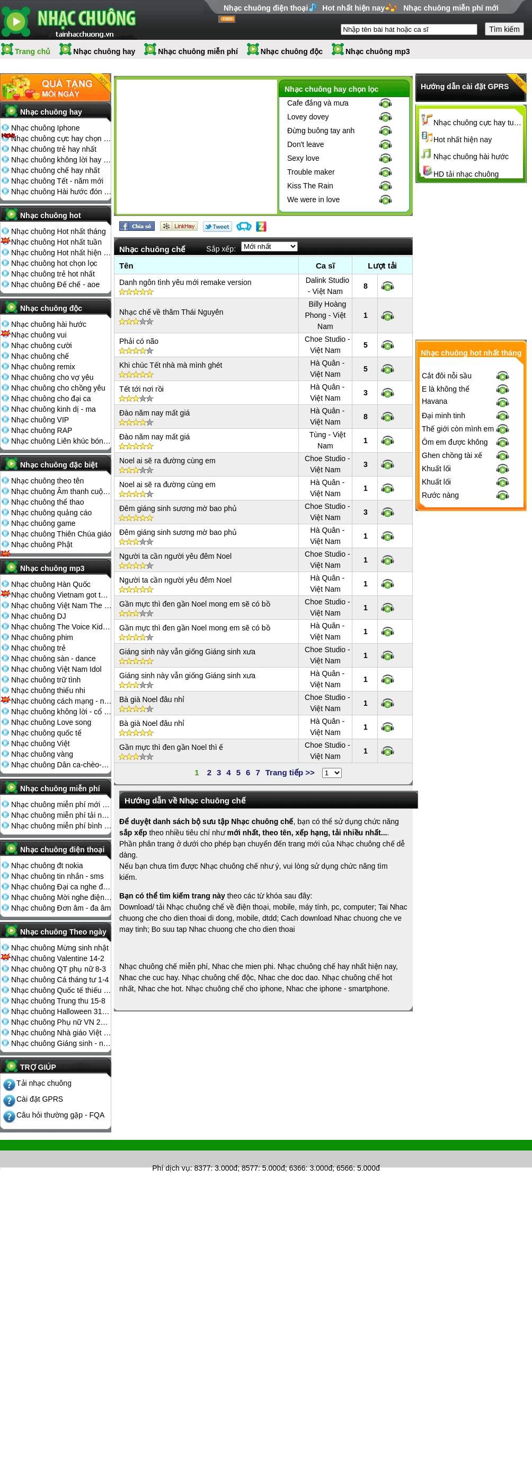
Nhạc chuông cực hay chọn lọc (61, 138)
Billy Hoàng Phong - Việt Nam (325, 315)
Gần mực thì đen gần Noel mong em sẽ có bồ (194, 604)
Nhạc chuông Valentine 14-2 (57, 958)
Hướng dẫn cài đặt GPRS (465, 86)
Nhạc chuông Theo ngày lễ (63, 935)
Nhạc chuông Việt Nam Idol (56, 669)
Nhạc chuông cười (41, 345)
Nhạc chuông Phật (42, 544)
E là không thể (445, 394)
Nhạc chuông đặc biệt (58, 465)
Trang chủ (32, 51)
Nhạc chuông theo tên (47, 481)
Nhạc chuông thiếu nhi (48, 690)
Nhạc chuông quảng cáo (51, 512)
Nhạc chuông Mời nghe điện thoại (61, 897)
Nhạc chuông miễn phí (198, 51)
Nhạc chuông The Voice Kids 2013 (61, 626)
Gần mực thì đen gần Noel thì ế (171, 747)
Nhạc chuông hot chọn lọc (54, 263)
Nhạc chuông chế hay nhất (55, 170)
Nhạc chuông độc (292, 51)
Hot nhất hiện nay (353, 8)
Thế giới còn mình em (458, 433)
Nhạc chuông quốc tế (46, 733)
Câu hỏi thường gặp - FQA (60, 1115)
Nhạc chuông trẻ (38, 648)
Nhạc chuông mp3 (377, 51)
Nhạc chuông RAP (41, 430)
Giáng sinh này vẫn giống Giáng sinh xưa (187, 651)
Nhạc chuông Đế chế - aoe (55, 284)
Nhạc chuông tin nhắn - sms (57, 876)
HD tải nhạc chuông (466, 174)
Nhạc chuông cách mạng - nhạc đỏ (61, 701)
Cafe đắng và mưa (318, 103)
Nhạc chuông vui (39, 335)
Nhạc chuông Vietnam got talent (61, 595)
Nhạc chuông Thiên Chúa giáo (61, 534)
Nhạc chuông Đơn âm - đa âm (61, 908)
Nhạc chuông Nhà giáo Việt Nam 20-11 (61, 1032)
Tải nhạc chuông (44, 1083)
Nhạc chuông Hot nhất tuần (56, 242)
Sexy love (303, 158)
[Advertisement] (196, 148)
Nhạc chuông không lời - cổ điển (61, 711)
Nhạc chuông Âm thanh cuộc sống (61, 491)
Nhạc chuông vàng (42, 754)
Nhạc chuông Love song (51, 722)
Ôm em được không (455, 447)
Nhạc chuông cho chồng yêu (58, 388)
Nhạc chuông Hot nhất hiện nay (61, 252)
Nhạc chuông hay (104, 51)
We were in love (313, 199)
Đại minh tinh (443, 420)
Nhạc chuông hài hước (48, 324)
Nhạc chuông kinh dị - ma (53, 409)
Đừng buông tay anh (320, 130)
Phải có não (138, 341)
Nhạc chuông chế (40, 356)
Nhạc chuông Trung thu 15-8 (58, 1001)
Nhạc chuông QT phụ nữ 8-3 (58, 969)
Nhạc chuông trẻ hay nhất (53, 149)
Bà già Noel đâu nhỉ (151, 699)
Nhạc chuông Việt (40, 743)
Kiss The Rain (310, 185)
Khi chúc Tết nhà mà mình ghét (171, 365)
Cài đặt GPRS (39, 1099)
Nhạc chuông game (43, 523)
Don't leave (305, 144)
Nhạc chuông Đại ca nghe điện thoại (61, 887)
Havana (434, 406)
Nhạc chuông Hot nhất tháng (58, 231)
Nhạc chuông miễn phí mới (451, 8)
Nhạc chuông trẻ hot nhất (53, 274)
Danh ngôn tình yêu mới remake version (185, 282)
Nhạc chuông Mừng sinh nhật (60, 948)
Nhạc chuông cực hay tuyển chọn (478, 122)
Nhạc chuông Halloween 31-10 (61, 1011)
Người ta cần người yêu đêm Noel (175, 556)
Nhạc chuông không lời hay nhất (61, 159)
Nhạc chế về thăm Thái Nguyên (171, 312)
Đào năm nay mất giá (154, 413)
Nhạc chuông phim (42, 637)
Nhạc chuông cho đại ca (51, 398)
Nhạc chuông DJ (38, 616)
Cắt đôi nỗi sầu (447, 380)
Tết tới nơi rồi (141, 389)
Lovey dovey (308, 117)
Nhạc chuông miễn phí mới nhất (61, 804)
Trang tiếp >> (290, 772)
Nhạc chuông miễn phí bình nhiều (61, 825)
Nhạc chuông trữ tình (46, 680)
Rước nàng (440, 500)
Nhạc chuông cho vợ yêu (52, 377)
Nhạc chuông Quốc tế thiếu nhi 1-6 (61, 990)
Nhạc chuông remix (43, 366)
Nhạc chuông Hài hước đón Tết (61, 191)
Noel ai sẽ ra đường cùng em (167, 460)
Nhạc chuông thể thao (47, 502)
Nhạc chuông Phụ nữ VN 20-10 (61, 1022)
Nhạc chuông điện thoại (266, 8)
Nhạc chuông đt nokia (47, 865)
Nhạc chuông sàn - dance (53, 658)
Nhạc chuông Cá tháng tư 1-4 (60, 979)
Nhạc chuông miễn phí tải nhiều (61, 815)
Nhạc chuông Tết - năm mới (57, 181)
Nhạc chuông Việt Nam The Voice (61, 605)
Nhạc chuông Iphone (45, 128)
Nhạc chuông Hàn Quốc (51, 584)
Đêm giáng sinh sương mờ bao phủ (178, 508)
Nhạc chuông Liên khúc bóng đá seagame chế (61, 441)
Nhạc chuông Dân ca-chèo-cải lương (61, 764)
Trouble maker (311, 172)
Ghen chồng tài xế (452, 460)
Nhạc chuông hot (50, 215)
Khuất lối (436, 473)
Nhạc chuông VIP (40, 420)
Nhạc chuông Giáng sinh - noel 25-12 (61, 1043)
